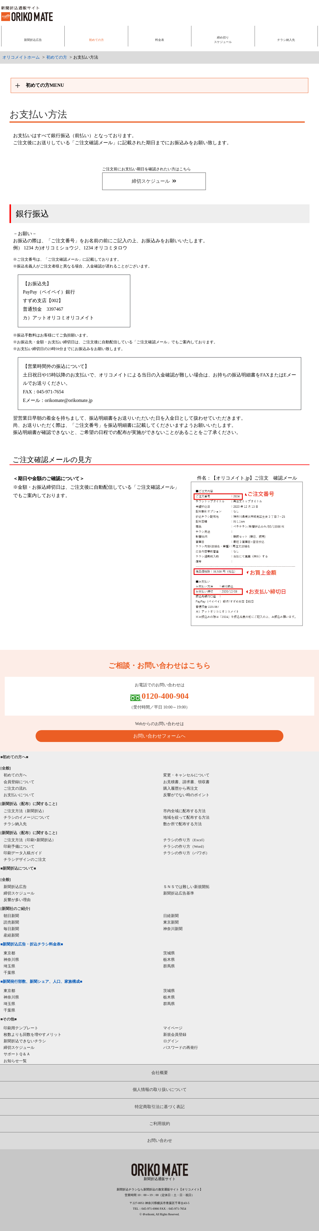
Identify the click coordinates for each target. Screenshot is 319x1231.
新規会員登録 (174, 1034)
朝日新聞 (11, 915)
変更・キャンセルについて (186, 775)
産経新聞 (11, 935)
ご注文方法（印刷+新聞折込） (30, 840)
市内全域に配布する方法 (184, 811)
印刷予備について (19, 846)
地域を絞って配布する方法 (186, 817)
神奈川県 (11, 959)
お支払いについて (19, 795)
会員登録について (19, 782)
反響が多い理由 (17, 899)
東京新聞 (171, 922)
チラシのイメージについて (27, 817)
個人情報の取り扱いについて (160, 1089)
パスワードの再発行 (180, 1047)
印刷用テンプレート (21, 1028)
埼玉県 (9, 966)
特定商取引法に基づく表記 (160, 1107)
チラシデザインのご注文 (25, 859)
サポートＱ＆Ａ (17, 1054)
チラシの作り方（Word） (185, 846)
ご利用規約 (159, 1123)
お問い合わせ (159, 1140)
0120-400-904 (165, 696)
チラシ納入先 (15, 824)
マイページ (172, 1028)
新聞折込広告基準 (178, 893)
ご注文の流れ (15, 788)
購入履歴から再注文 (180, 788)
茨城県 (169, 953)
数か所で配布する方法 (182, 824)
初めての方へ (15, 775)
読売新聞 (11, 922)
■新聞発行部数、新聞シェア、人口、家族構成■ (41, 981)
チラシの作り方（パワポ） (186, 853)
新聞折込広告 (15, 886)
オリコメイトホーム (21, 57)
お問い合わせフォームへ (159, 735)
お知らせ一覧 (15, 1061)
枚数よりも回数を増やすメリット (32, 1034)
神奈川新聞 (172, 929)
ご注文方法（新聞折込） (25, 811)
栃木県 (169, 959)
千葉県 (9, 972)
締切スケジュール (154, 181)
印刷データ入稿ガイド (23, 853)
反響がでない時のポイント (186, 795)
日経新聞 (171, 915)
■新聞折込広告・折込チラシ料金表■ (32, 944)
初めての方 (56, 57)
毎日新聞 (11, 929)
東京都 (9, 953)
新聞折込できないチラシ (25, 1041)
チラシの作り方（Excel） (185, 840)
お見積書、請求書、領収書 (186, 782)
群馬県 (169, 966)
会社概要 (159, 1072)
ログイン (171, 1041)
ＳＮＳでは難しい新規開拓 (186, 886)
